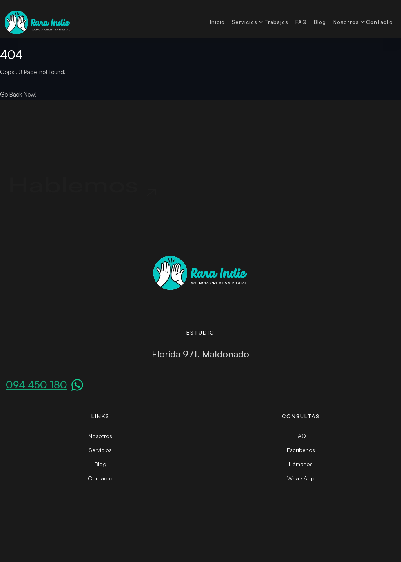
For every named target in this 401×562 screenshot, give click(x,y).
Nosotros (346, 22)
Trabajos (276, 22)
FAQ (301, 22)
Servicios (244, 22)
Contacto (379, 22)
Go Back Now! (18, 94)
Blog (320, 22)
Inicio (217, 22)
